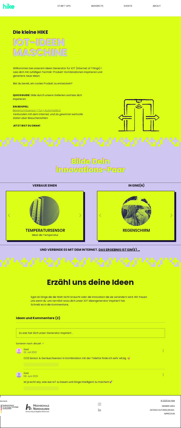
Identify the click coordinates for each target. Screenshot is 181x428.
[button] (55, 6)
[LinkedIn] (99, 410)
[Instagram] (99, 404)
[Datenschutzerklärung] (135, 410)
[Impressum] (148, 413)
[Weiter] (80, 215)
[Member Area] (136, 406)
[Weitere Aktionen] (163, 351)
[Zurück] (9, 215)
